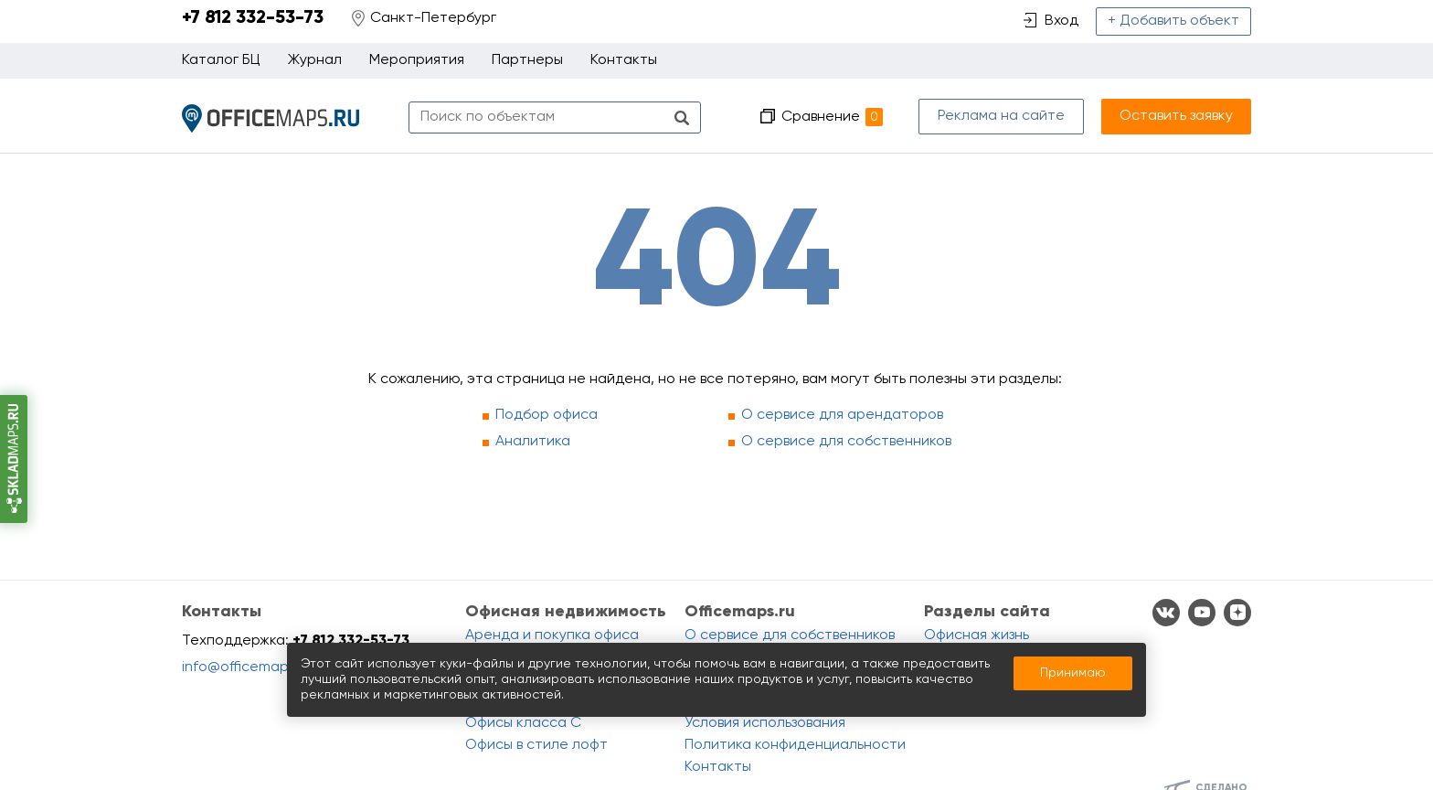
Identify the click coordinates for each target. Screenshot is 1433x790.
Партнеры (527, 60)
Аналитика (532, 441)
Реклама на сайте (1001, 116)
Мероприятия (416, 60)
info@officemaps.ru (247, 667)
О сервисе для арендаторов (842, 415)
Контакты (623, 60)
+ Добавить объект (1173, 21)
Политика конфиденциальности (795, 745)
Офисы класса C (523, 723)
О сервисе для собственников (846, 441)
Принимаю (1073, 673)
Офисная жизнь (976, 635)
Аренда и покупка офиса (552, 635)
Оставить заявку (1176, 116)
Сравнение (832, 117)
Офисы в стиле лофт (536, 745)
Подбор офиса (546, 415)
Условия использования (765, 723)
